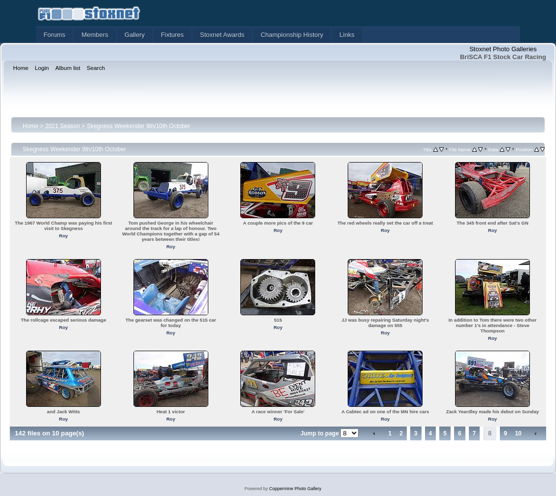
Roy (63, 235)
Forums (54, 34)
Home (30, 126)
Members (94, 34)
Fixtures (172, 34)
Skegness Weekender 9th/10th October (138, 126)
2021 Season (62, 126)
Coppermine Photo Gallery (295, 488)
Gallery (135, 34)
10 (518, 433)
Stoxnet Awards (222, 34)
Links (346, 34)
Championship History (292, 34)
